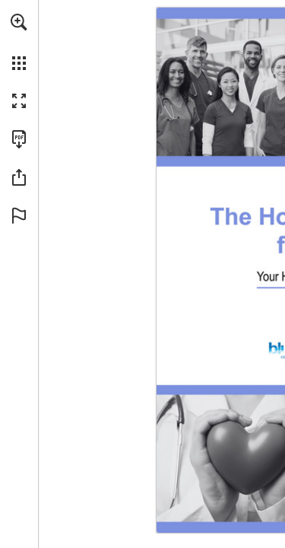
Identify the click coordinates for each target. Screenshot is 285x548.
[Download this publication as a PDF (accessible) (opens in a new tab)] (19, 139)
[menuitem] (19, 42)
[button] (19, 22)
